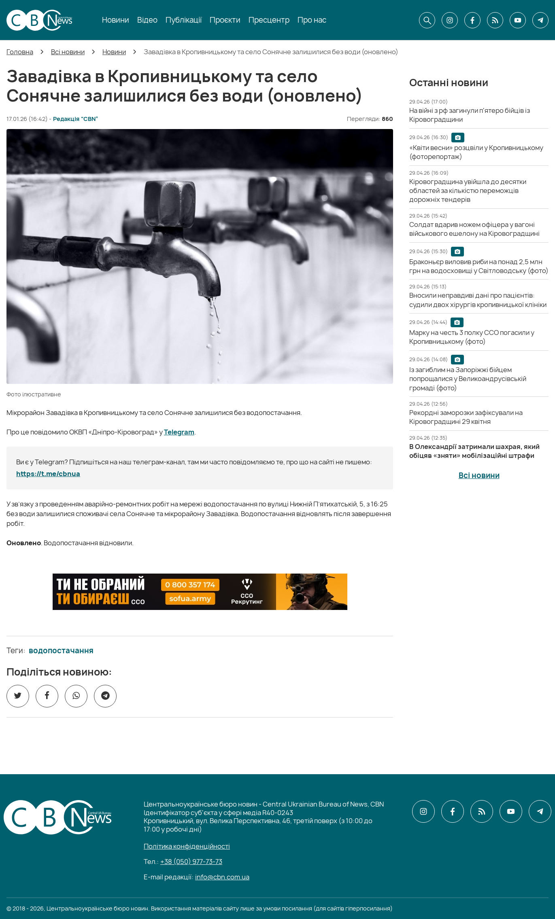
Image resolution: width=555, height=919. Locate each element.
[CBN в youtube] (518, 20)
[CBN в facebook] (472, 20)
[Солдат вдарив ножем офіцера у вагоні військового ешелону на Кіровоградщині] (474, 229)
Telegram (179, 432)
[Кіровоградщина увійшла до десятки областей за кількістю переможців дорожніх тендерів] (467, 190)
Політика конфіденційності (187, 846)
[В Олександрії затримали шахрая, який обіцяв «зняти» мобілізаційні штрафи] (474, 451)
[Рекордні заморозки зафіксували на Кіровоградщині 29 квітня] (466, 417)
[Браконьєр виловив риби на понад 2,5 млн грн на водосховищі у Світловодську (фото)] (479, 266)
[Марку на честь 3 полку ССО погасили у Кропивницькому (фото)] (471, 337)
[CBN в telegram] (540, 20)
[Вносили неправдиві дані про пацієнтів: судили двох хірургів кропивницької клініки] (477, 300)
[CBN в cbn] (495, 20)
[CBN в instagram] (450, 20)
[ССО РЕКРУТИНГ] (200, 592)
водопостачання (61, 651)
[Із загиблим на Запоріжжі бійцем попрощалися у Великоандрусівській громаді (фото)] (467, 378)
